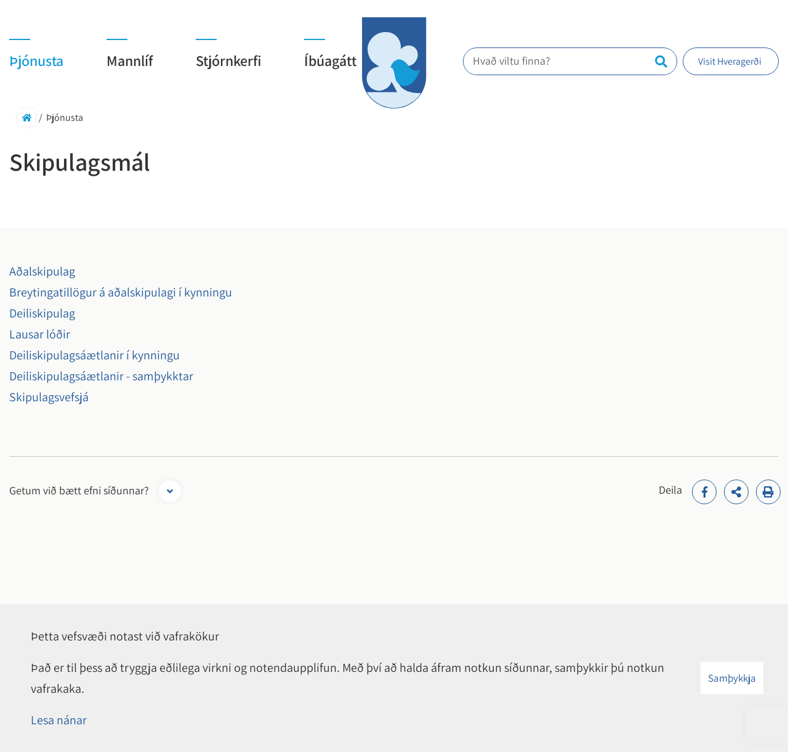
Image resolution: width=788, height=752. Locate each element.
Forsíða (26, 117)
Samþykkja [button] (732, 678)
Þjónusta (64, 117)
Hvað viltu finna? (519, 61)
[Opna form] (170, 491)
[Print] (768, 492)
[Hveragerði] (394, 63)
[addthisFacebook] (704, 492)
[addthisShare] (736, 492)
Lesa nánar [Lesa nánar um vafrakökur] (59, 720)
